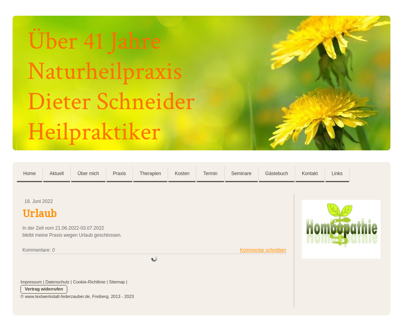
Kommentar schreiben (263, 250)
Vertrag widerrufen (44, 289)
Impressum (31, 282)
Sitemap (117, 282)
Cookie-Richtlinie (89, 282)
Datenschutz (57, 282)
